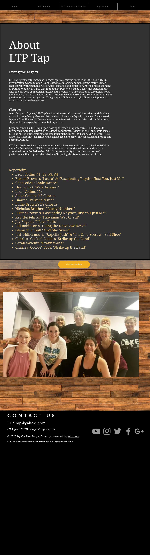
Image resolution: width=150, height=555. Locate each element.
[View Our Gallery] (74, 264)
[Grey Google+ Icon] (139, 431)
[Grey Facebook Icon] (128, 431)
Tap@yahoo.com (30, 423)
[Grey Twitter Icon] (117, 431)
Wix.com (73, 436)
